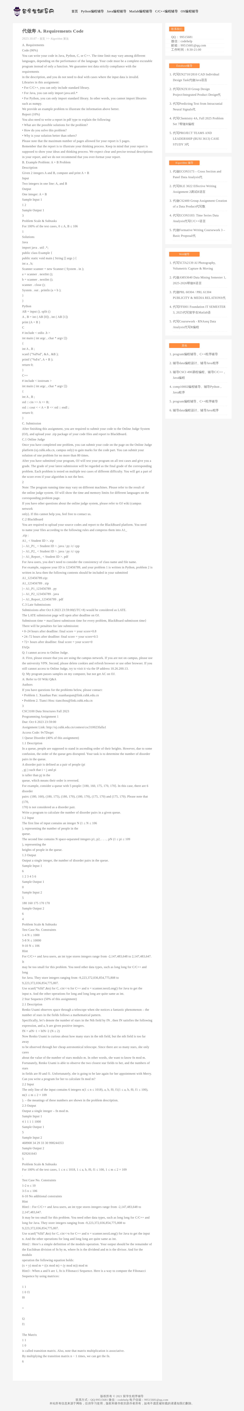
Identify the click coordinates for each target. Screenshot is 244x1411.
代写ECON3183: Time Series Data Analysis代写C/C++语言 (196, 218)
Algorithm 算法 (60, 38)
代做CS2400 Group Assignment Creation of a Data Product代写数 (200, 203)
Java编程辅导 (116, 11)
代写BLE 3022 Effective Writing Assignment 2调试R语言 (194, 188)
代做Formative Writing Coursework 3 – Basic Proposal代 (199, 232)
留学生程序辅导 (133, 1396)
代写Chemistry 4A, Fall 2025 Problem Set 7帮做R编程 (198, 121)
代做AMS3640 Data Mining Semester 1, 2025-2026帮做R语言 (199, 280)
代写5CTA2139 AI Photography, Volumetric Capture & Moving (194, 265)
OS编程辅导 (189, 11)
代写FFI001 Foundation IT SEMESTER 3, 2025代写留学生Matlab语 (199, 309)
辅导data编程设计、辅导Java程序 (196, 363)
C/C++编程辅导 (166, 11)
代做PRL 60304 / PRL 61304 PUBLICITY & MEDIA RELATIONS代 (199, 294)
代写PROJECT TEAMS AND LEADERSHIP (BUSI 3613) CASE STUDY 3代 (196, 138)
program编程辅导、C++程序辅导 (195, 354)
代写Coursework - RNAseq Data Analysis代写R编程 (194, 324)
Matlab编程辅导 (140, 11)
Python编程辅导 (92, 11)
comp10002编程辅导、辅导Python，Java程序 (197, 389)
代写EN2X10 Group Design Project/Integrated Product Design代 (197, 91)
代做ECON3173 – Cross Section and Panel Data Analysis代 (197, 174)
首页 (74, 11)
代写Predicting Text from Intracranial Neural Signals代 (197, 106)
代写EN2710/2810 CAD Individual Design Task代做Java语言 (196, 77)
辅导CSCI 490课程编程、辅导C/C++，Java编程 (199, 374)
